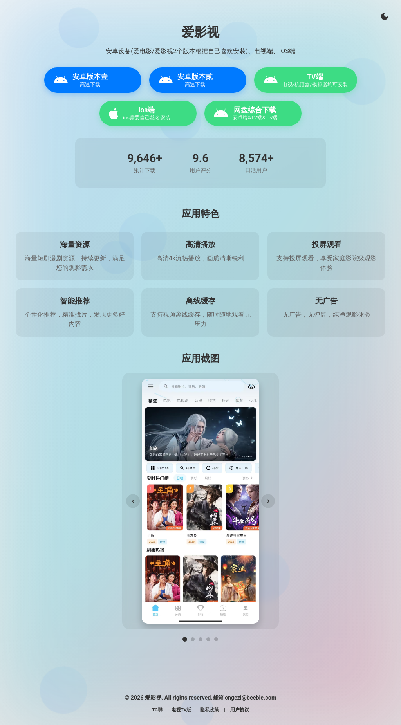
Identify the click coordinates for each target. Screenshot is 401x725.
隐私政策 (209, 709)
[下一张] (268, 501)
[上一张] (133, 501)
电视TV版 (181, 709)
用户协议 (239, 709)
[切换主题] (384, 16)
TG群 (157, 709)
